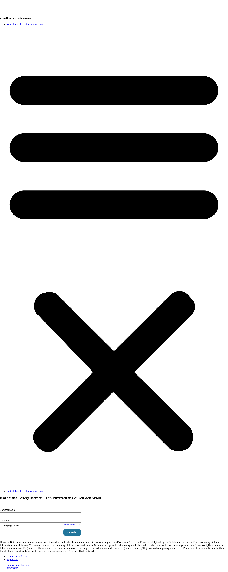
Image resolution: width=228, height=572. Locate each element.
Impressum (12, 559)
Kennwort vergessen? (71, 525)
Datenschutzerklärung (18, 556)
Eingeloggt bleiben (10, 525)
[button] (114, 258)
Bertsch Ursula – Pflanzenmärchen (25, 24)
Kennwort (5, 520)
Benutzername (7, 510)
